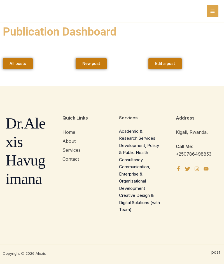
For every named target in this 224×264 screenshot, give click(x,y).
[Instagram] (196, 168)
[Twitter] (187, 168)
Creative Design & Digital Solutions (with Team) (139, 202)
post (216, 252)
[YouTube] (206, 168)
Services (71, 150)
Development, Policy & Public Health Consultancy (139, 152)
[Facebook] (178, 168)
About (69, 141)
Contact (70, 159)
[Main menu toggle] (212, 11)
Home (68, 132)
